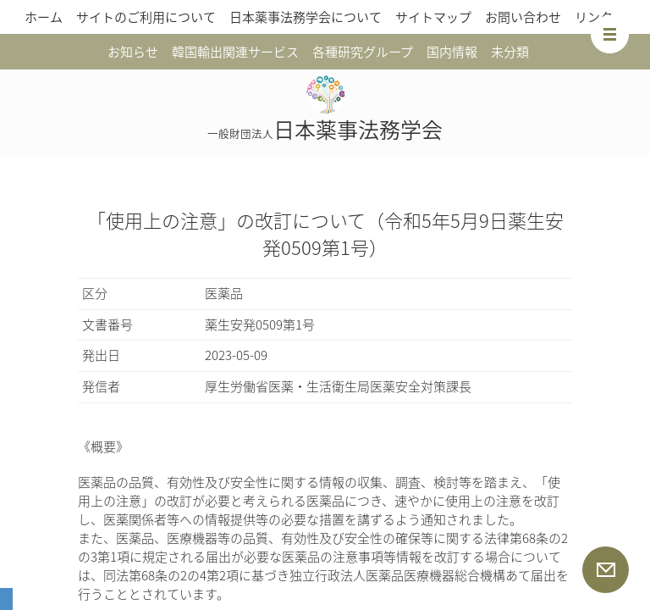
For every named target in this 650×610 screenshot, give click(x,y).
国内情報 (452, 51)
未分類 (510, 51)
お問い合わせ (523, 17)
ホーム (44, 17)
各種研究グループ (362, 51)
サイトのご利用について (146, 17)
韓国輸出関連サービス (235, 51)
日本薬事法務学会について (305, 17)
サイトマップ (433, 17)
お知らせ (132, 51)
